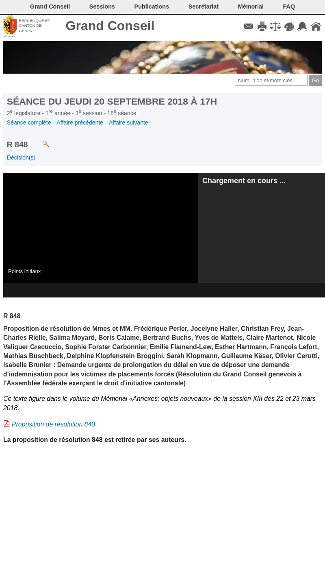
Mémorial (251, 6)
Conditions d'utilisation (275, 26)
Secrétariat (203, 6)
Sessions (102, 6)
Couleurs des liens (289, 26)
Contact (248, 26)
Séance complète (29, 122)
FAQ (289, 6)
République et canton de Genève (34, 25)
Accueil (316, 26)
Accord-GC (302, 26)
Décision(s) (21, 157)
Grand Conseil (110, 25)
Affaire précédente (79, 122)
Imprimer (262, 26)
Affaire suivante (128, 122)
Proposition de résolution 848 (53, 424)
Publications (151, 6)
